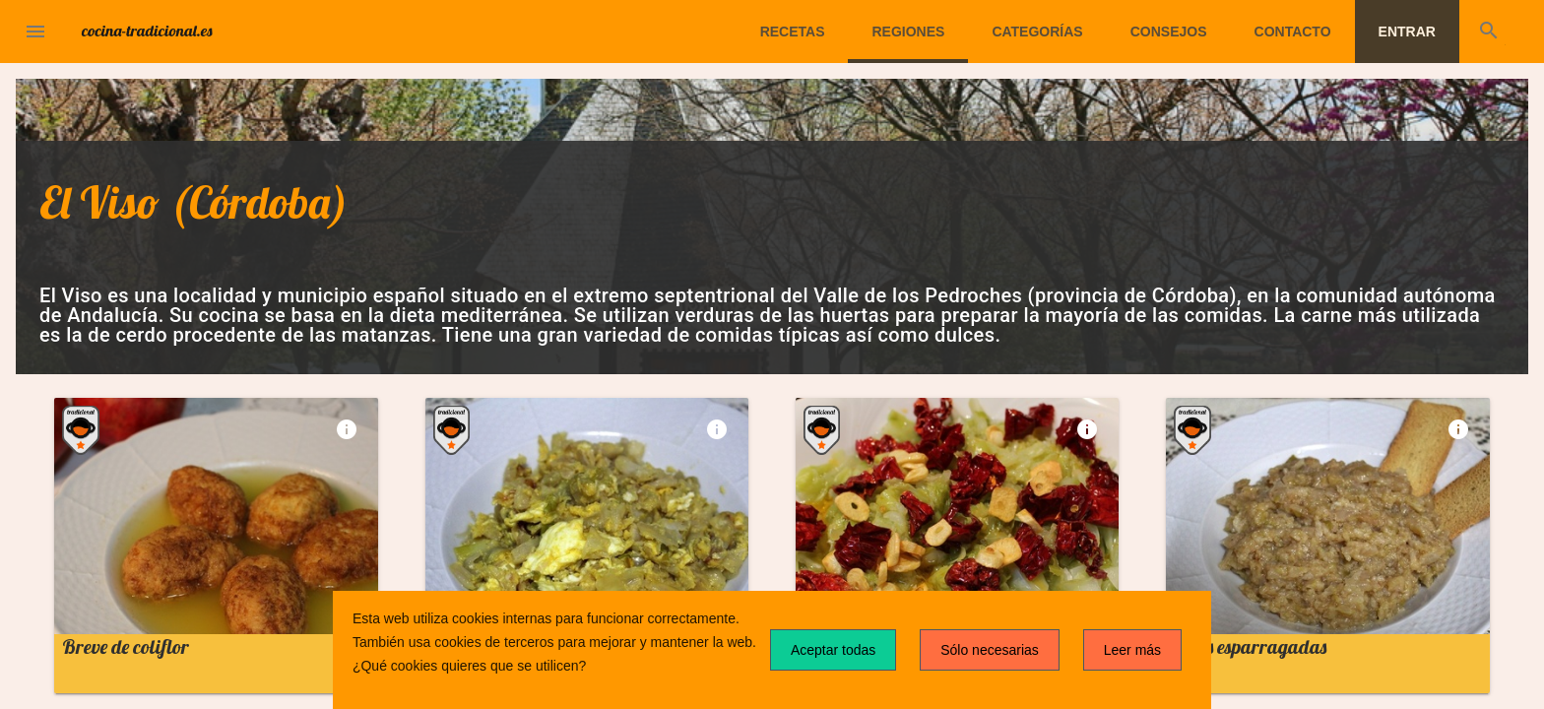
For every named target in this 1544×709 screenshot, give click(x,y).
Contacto (1292, 31)
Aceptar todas (833, 650)
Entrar (1407, 31)
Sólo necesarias (989, 650)
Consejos (1168, 31)
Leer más (1132, 650)
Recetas (792, 31)
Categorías (1037, 31)
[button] (35, 31)
